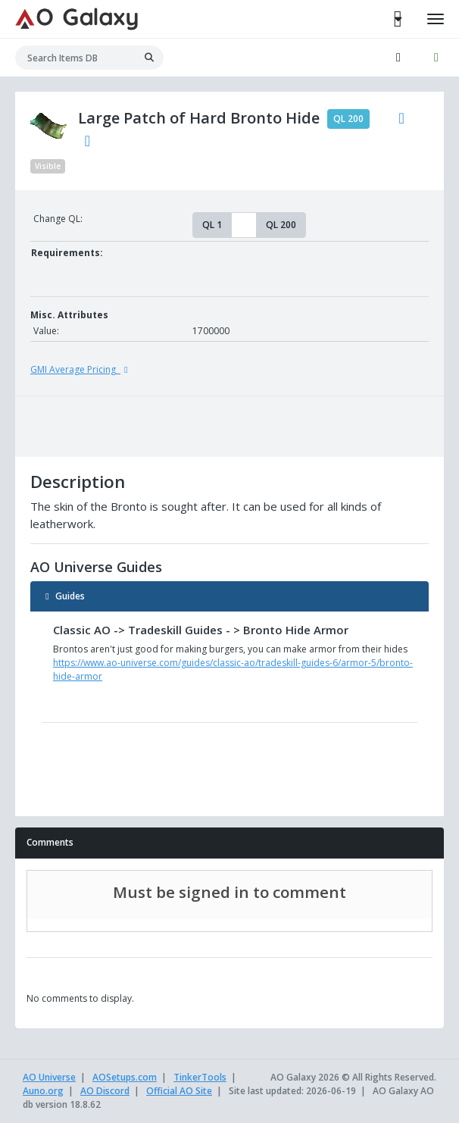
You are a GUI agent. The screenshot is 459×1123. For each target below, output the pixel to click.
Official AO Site (179, 1090)
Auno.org (43, 1090)
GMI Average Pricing (81, 369)
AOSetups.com (124, 1077)
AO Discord (105, 1090)
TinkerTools (199, 1077)
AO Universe (49, 1077)
